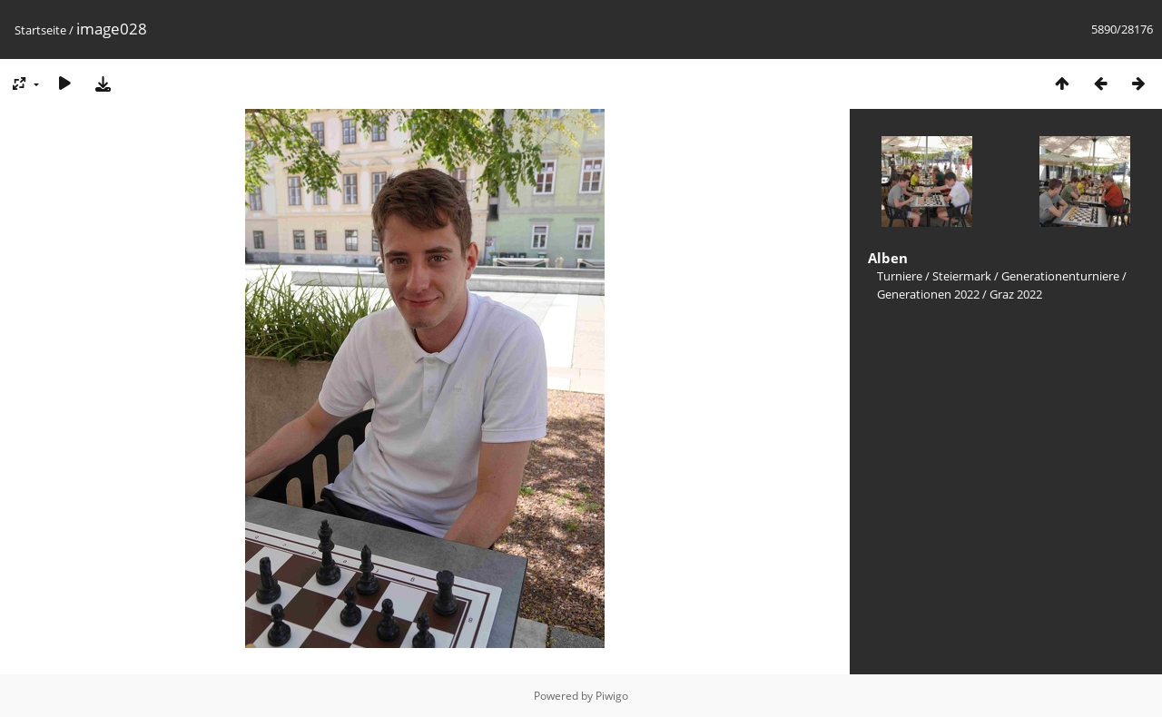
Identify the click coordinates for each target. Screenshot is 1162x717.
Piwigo (612, 695)
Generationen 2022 (928, 294)
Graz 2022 (1016, 294)
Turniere (899, 276)
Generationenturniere (1060, 276)
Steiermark (961, 276)
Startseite (40, 30)
